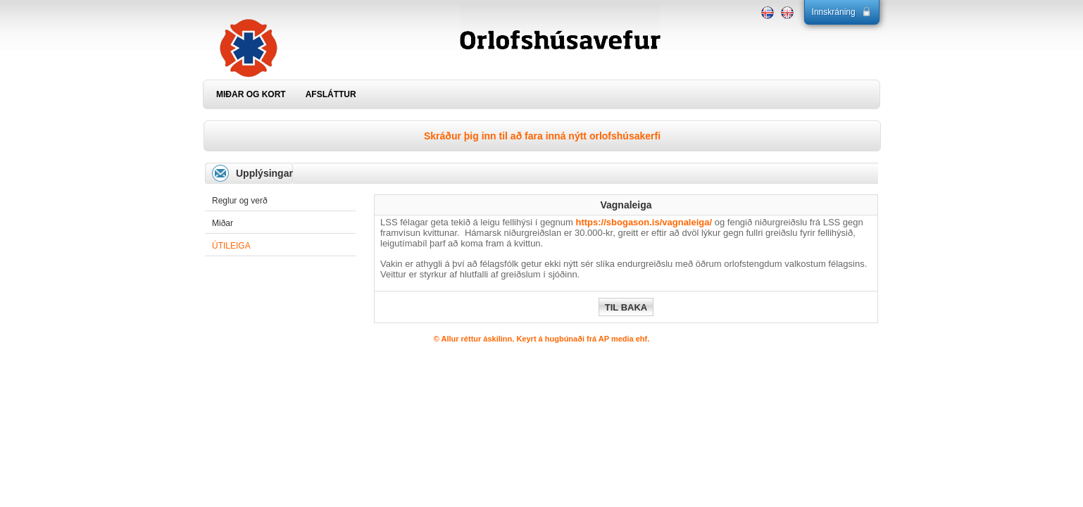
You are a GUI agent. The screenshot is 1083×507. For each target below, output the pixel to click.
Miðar (222, 223)
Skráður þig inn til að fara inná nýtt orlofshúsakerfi (542, 136)
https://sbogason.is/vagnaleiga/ (644, 222)
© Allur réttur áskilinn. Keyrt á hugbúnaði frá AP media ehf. (542, 338)
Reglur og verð (240, 201)
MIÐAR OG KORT (251, 94)
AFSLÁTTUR (331, 94)
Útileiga (231, 246)
